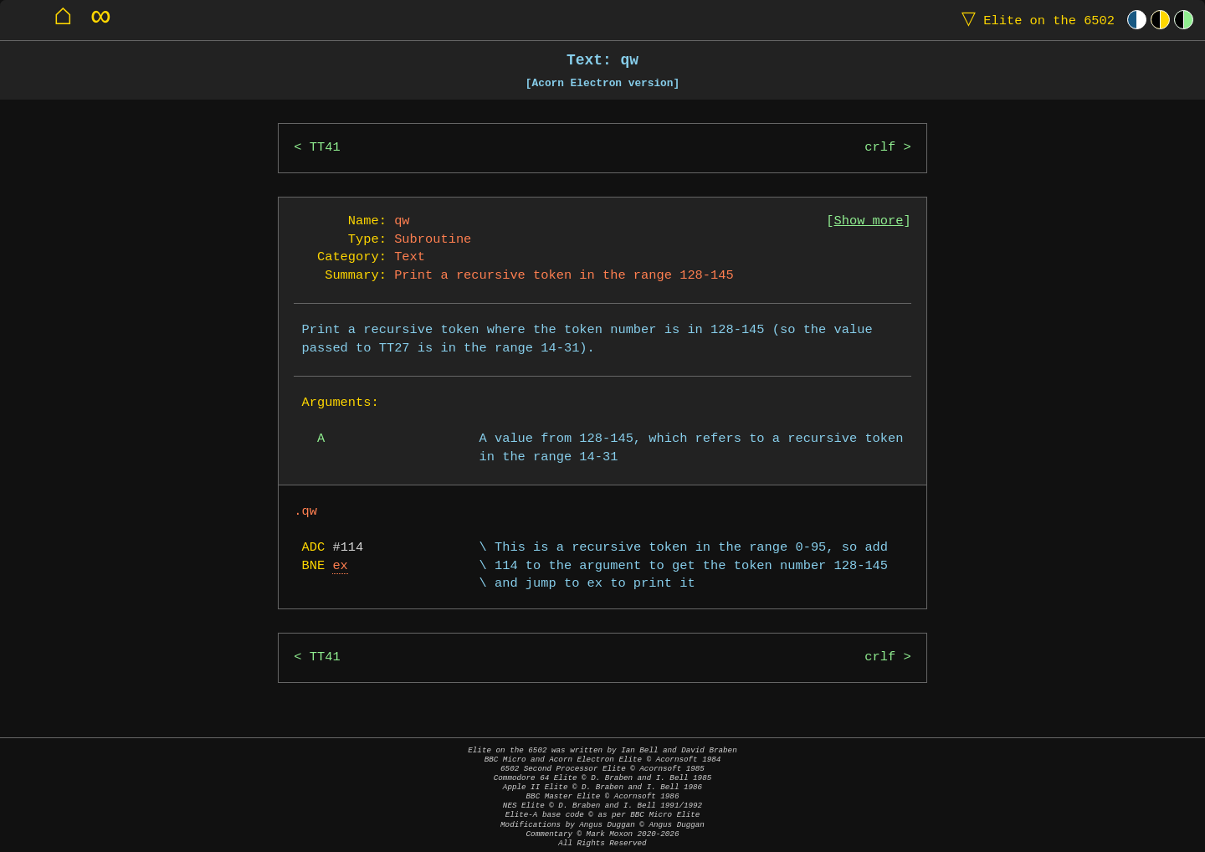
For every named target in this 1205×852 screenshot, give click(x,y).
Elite (1034, 19)
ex (339, 566)
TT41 (325, 148)
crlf (879, 148)
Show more (869, 221)
